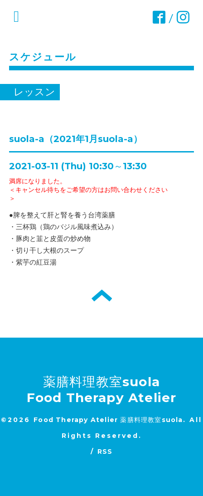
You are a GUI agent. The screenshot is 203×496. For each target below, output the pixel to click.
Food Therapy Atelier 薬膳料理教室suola (108, 420)
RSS (105, 451)
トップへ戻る (102, 295)
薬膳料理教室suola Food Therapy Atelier (102, 389)
